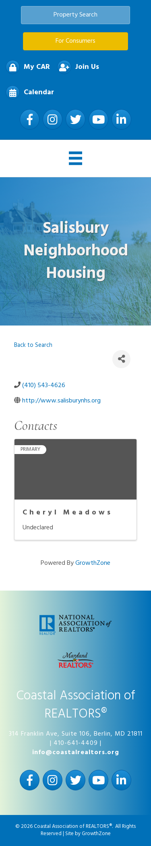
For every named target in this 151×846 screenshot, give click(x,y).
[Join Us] (76, 67)
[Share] (121, 359)
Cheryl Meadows (68, 512)
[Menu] (75, 158)
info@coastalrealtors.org (75, 752)
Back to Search (33, 345)
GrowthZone (92, 563)
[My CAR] (26, 67)
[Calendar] (28, 92)
